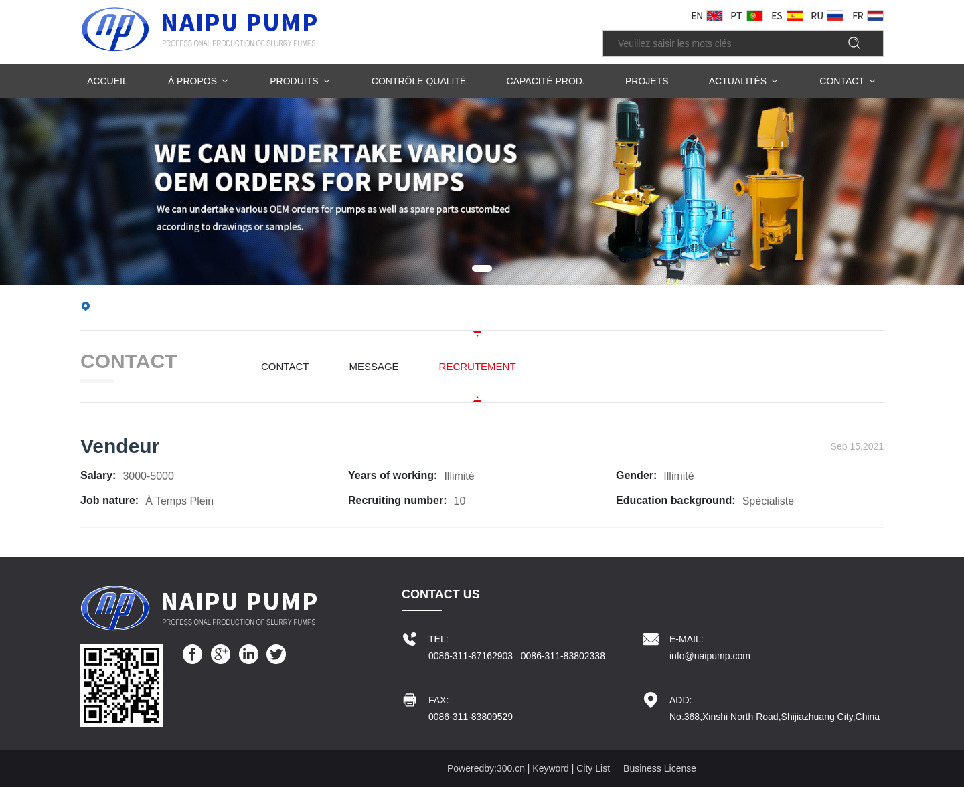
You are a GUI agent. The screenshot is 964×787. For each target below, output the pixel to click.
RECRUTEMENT (477, 366)
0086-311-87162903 (470, 655)
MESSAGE (373, 366)
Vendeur (119, 446)
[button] (482, 268)
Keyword (550, 768)
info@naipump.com (709, 655)
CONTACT (285, 366)
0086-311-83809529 (470, 716)
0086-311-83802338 (563, 655)
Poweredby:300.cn (486, 768)
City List (593, 768)
